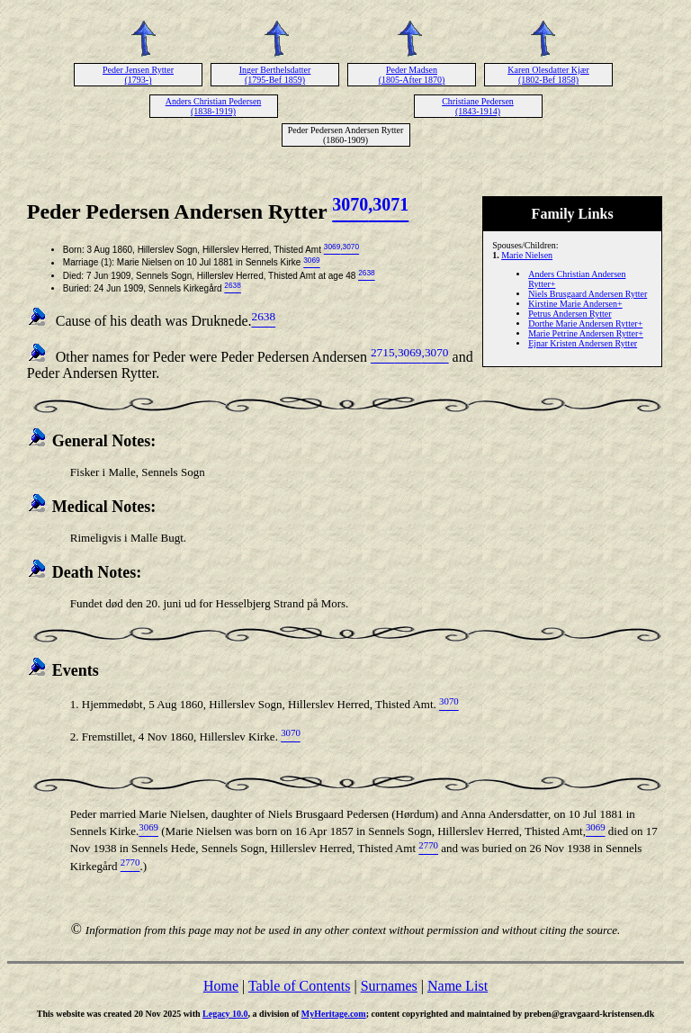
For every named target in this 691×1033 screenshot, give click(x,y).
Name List (457, 985)
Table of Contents (299, 985)
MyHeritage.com (333, 1014)
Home (220, 985)
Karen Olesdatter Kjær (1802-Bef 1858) (548, 75)
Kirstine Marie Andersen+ (575, 304)
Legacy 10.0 (225, 1014)
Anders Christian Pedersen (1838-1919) (214, 106)
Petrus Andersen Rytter (569, 314)
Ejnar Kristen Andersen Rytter (582, 343)
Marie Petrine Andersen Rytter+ (585, 333)
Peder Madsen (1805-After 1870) (412, 75)
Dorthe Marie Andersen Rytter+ (585, 323)
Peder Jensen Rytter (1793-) (138, 75)
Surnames (389, 985)
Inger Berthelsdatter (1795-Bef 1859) (275, 75)
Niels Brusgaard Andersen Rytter (587, 294)
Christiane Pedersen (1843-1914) (478, 106)
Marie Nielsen (526, 255)
